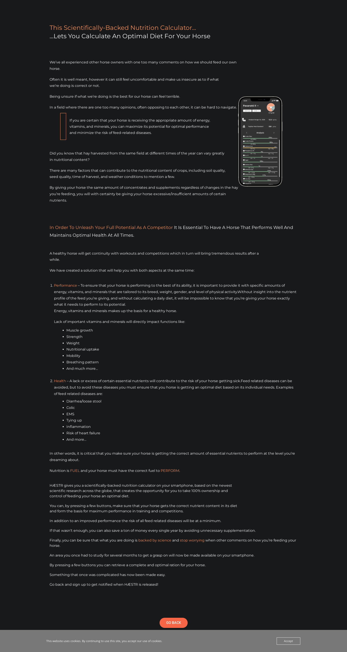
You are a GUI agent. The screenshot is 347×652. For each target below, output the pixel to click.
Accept (288, 641)
